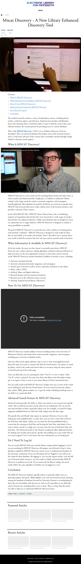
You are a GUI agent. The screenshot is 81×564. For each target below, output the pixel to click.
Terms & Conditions (39, 558)
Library (40, 10)
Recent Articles (16, 533)
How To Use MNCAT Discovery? (23, 104)
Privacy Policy (30, 558)
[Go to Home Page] (1, 15)
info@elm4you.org (49, 558)
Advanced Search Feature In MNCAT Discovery (28, 107)
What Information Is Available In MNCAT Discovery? (30, 101)
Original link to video (54, 320)
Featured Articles (17, 505)
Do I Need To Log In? (18, 110)
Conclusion (14, 113)
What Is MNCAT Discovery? (21, 97)
